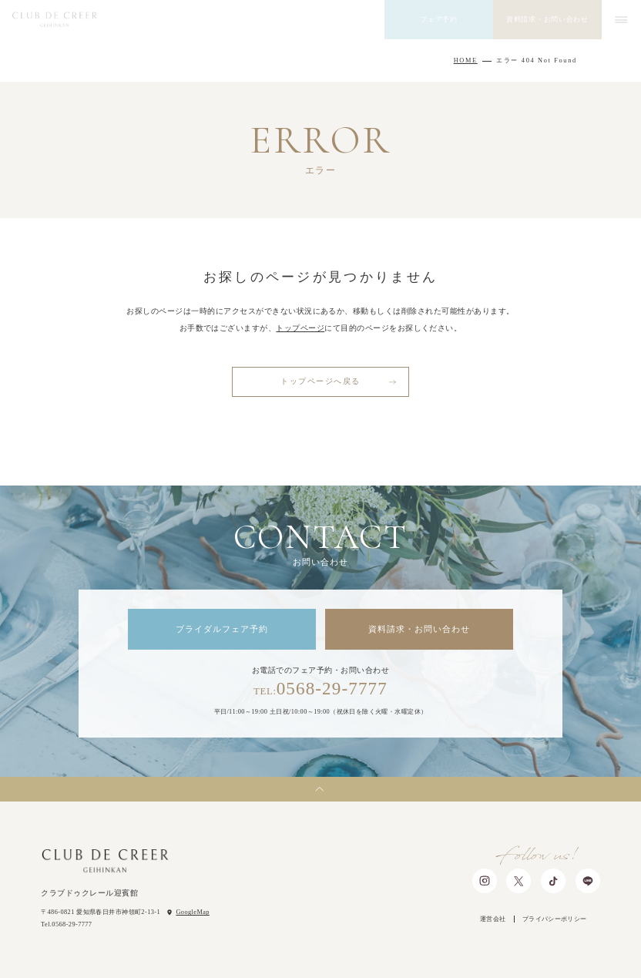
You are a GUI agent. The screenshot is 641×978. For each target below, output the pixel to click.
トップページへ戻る (320, 381)
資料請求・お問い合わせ (419, 629)
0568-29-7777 (320, 688)
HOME (466, 60)
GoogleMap (192, 912)
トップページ (300, 328)
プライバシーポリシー (554, 919)
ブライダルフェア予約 (222, 629)
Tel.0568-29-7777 (66, 924)
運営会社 (493, 919)
